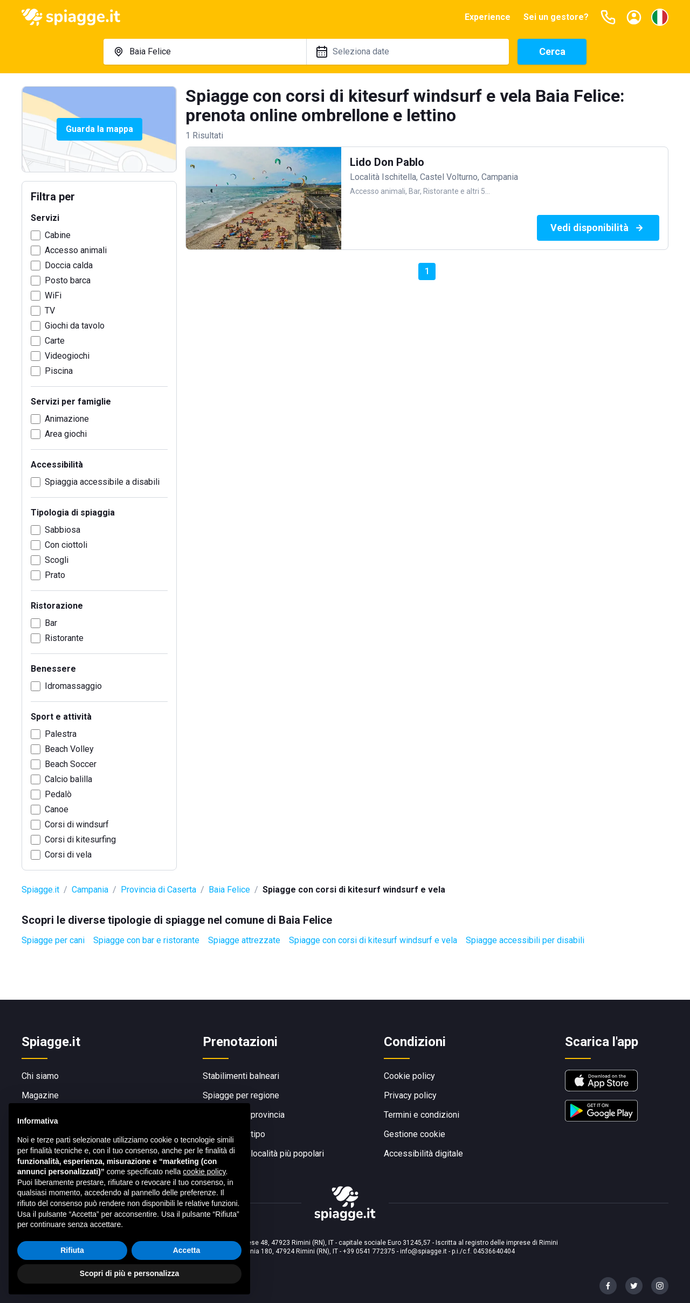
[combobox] (205, 52)
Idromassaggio (73, 686)
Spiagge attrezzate (244, 940)
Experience (487, 17)
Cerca (552, 51)
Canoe (56, 809)
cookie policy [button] (204, 1171)
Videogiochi (67, 356)
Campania (90, 889)
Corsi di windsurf (77, 824)
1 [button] (427, 271)
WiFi (53, 295)
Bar (51, 623)
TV (50, 310)
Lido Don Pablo (387, 162)
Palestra (61, 734)
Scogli (56, 560)
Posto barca (68, 280)
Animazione (67, 419)
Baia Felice (229, 889)
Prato (55, 575)
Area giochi (66, 434)
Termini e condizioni (421, 1115)
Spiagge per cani (53, 940)
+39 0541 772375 (369, 1251)
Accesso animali (76, 250)
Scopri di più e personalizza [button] (129, 1273)
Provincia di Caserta (158, 889)
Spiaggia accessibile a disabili (102, 482)
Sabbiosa (62, 530)
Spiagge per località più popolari (263, 1153)
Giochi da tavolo (75, 325)
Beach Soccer (70, 764)
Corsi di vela (68, 854)
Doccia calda (69, 265)
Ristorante (64, 638)
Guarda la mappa (99, 129)
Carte (55, 341)
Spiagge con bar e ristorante (146, 940)
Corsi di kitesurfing (80, 839)
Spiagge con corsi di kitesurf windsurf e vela (373, 940)
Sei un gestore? (556, 17)
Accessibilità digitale (423, 1153)
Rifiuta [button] (72, 1250)
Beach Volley (69, 749)
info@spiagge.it (423, 1251)
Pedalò (58, 794)
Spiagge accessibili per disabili (525, 940)
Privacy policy (410, 1095)
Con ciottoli (66, 545)
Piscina (59, 371)
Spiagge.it (40, 889)
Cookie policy (409, 1076)
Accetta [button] (187, 1250)
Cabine (58, 235)
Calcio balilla (68, 779)
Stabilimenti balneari (241, 1076)
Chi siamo (40, 1076)
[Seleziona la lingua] (659, 17)
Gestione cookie (414, 1134)
